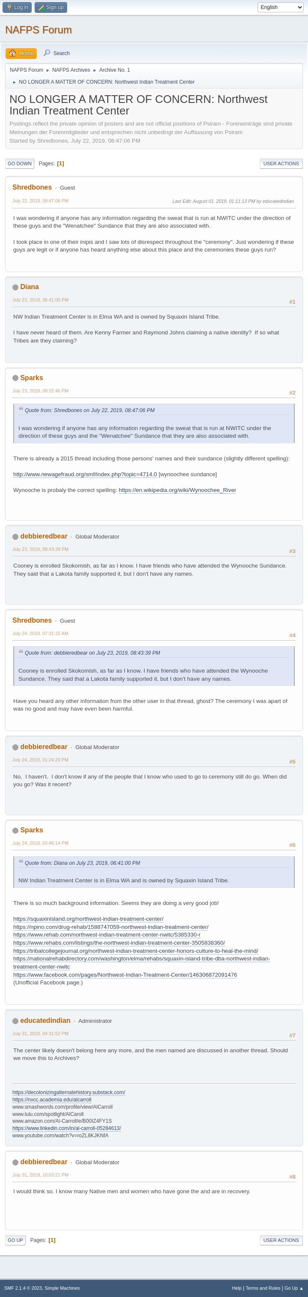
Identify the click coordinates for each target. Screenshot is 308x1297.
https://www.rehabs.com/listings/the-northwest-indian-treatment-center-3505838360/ (119, 943)
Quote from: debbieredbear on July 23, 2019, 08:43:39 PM (92, 653)
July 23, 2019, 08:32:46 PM (40, 390)
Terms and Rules (263, 1288)
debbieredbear (43, 536)
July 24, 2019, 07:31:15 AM (40, 633)
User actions (281, 163)
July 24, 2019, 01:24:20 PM (40, 759)
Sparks (31, 377)
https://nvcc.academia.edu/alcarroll (52, 1100)
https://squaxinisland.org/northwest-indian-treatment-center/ (88, 919)
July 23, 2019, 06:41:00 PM (40, 299)
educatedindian (45, 1020)
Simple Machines (62, 1288)
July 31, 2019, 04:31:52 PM (40, 1033)
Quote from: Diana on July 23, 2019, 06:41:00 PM (82, 863)
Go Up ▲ (294, 1288)
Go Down (20, 163)
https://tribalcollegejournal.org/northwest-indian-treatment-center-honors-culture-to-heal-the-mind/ (135, 951)
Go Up (15, 1240)
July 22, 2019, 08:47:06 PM (40, 200)
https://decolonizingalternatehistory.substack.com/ (68, 1092)
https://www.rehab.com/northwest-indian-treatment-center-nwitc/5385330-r (107, 934)
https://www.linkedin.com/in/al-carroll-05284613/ (66, 1128)
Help (237, 1288)
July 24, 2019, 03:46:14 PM (40, 843)
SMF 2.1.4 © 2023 (23, 1288)
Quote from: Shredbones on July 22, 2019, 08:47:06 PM (89, 410)
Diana (29, 286)
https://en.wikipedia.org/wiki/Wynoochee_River (178, 490)
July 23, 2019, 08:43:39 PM (40, 549)
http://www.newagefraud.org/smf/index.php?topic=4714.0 (85, 474)
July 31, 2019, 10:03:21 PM (40, 1174)
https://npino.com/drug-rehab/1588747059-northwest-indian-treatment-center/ (110, 927)
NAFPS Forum (38, 29)
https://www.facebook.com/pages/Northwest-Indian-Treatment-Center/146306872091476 (125, 975)
